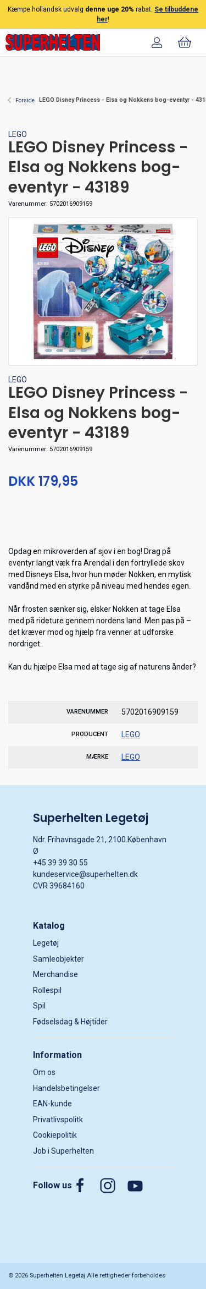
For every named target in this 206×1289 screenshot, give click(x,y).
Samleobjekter (58, 959)
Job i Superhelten (63, 1151)
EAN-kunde (52, 1103)
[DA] (52, 42)
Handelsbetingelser (66, 1088)
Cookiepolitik (55, 1135)
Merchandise (55, 974)
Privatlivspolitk (58, 1119)
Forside (25, 100)
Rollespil (47, 990)
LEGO (17, 134)
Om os (44, 1072)
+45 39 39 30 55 (60, 862)
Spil (39, 1005)
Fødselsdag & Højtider (70, 1021)
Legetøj (46, 943)
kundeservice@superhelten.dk (85, 874)
